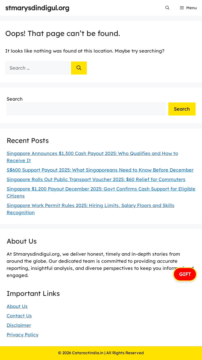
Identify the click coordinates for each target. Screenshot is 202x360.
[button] (167, 8)
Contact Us (19, 316)
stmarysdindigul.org (37, 8)
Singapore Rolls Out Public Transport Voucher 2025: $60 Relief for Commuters (96, 179)
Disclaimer (19, 325)
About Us (17, 306)
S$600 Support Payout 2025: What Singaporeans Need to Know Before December (100, 170)
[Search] (79, 67)
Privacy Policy (22, 335)
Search (15, 99)
